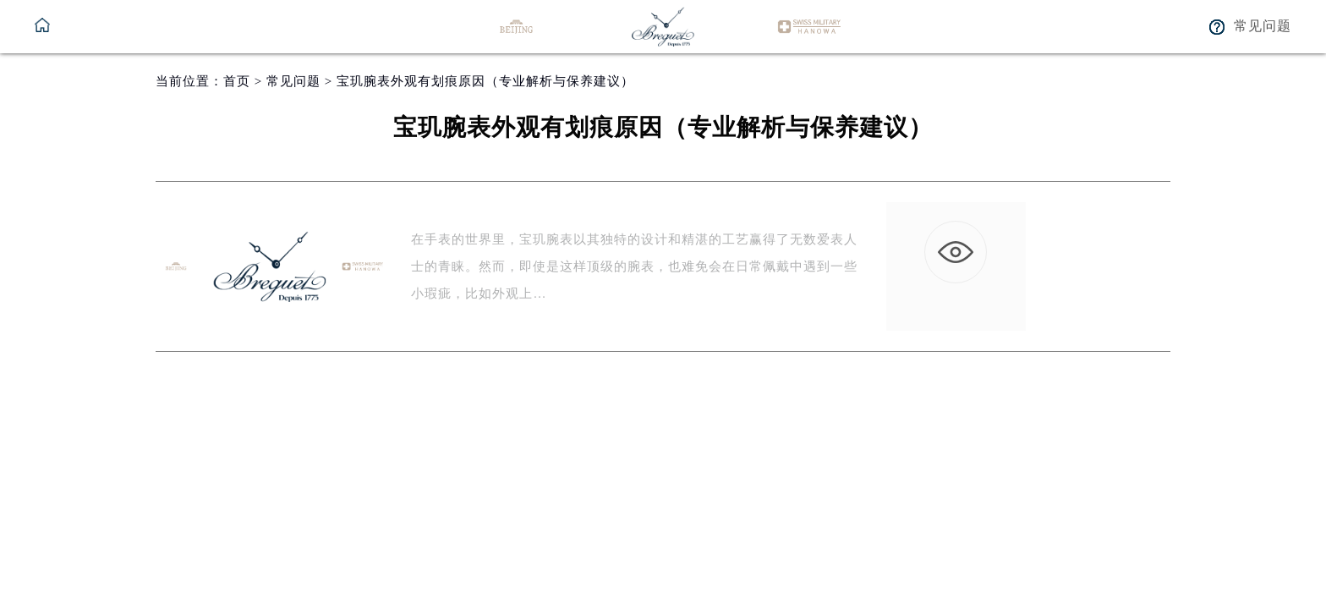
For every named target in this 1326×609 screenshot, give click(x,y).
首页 (236, 81)
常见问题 (293, 81)
